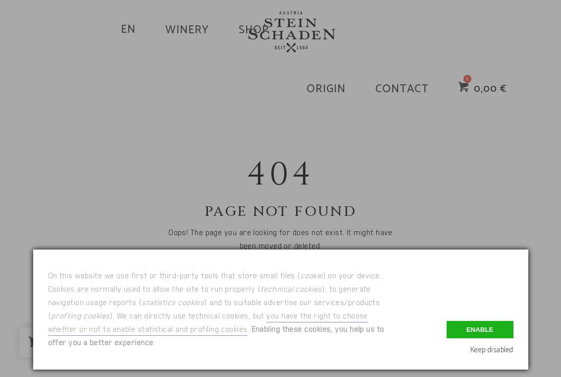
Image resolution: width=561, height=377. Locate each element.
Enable (480, 329)
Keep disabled (491, 350)
